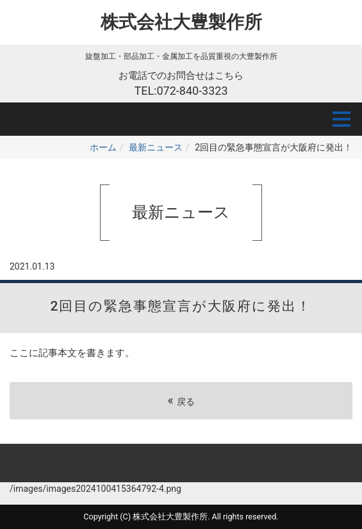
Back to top (181, 463)
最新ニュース (156, 147)
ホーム (103, 147)
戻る (180, 400)
